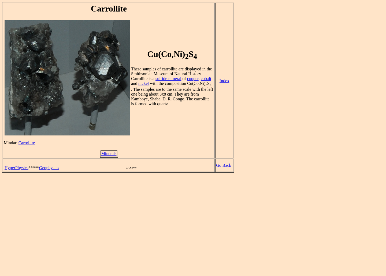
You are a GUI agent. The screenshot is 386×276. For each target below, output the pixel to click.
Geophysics (49, 167)
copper (193, 78)
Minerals (109, 153)
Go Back (223, 165)
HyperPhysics (16, 167)
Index (224, 80)
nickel (143, 83)
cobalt (206, 78)
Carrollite (26, 143)
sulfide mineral (168, 78)
